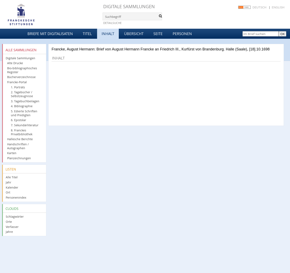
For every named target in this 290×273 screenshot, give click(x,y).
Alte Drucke (15, 63)
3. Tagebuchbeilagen (25, 101)
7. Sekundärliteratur (25, 125)
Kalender (12, 187)
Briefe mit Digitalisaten (50, 33)
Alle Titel (12, 177)
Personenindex (16, 197)
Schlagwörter (15, 216)
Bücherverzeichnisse (21, 77)
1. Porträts (18, 87)
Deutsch (259, 7)
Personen (182, 33)
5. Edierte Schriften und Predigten (24, 113)
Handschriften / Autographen (18, 146)
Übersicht (134, 33)
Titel (87, 33)
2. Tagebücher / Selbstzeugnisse (22, 94)
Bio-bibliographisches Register (22, 70)
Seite (158, 33)
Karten (11, 153)
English (278, 7)
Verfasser (12, 227)
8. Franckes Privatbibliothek (21, 132)
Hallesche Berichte (20, 139)
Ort (8, 192)
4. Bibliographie (22, 106)
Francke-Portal (17, 82)
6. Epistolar (18, 120)
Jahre (9, 232)
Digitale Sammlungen (129, 6)
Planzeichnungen (19, 158)
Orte (9, 222)
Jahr (8, 182)
